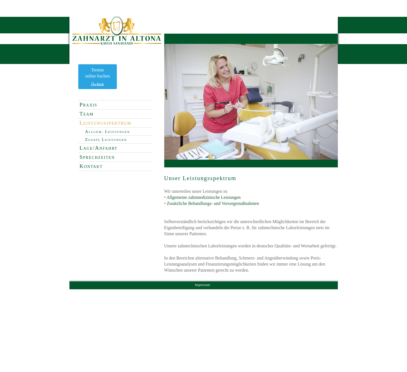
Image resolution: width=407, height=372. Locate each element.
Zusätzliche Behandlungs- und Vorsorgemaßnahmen (213, 203)
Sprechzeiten (97, 157)
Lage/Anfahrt (99, 148)
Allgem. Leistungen (107, 131)
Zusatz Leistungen (106, 139)
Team (87, 114)
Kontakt (91, 166)
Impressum (202, 285)
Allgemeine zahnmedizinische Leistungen (203, 197)
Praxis (89, 105)
